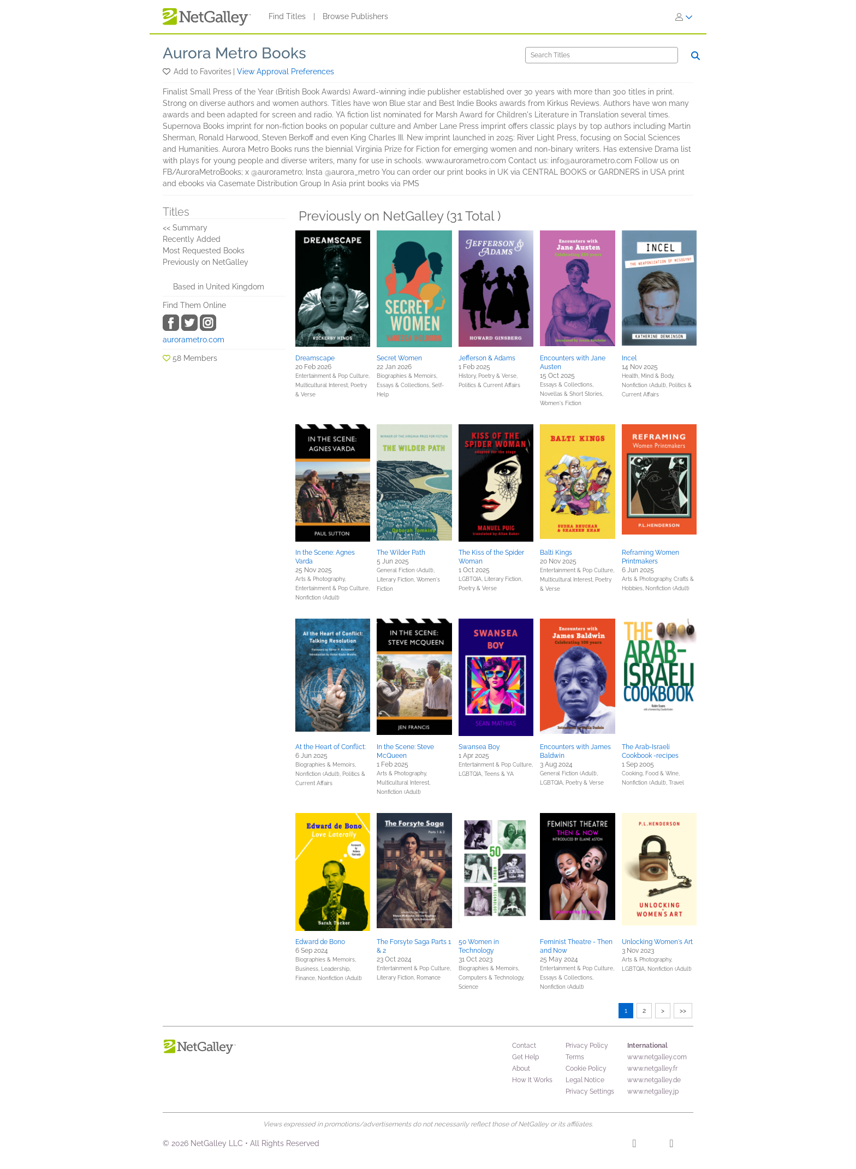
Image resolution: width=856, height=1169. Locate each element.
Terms (575, 1057)
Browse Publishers (355, 16)
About (521, 1068)
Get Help (525, 1057)
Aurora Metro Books (234, 53)
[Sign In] (684, 17)
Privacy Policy (587, 1045)
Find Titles (287, 16)
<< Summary (185, 227)
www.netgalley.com (657, 1057)
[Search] (601, 55)
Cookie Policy (586, 1068)
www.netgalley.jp (653, 1091)
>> (683, 1010)
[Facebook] (634, 1145)
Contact (524, 1045)
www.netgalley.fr (652, 1068)
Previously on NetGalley (205, 262)
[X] (671, 1145)
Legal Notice (585, 1080)
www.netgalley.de (654, 1080)
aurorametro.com (193, 339)
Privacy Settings (590, 1091)
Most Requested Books (204, 250)
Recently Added (192, 239)
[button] (167, 71)
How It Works (532, 1080)
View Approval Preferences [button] (285, 71)
